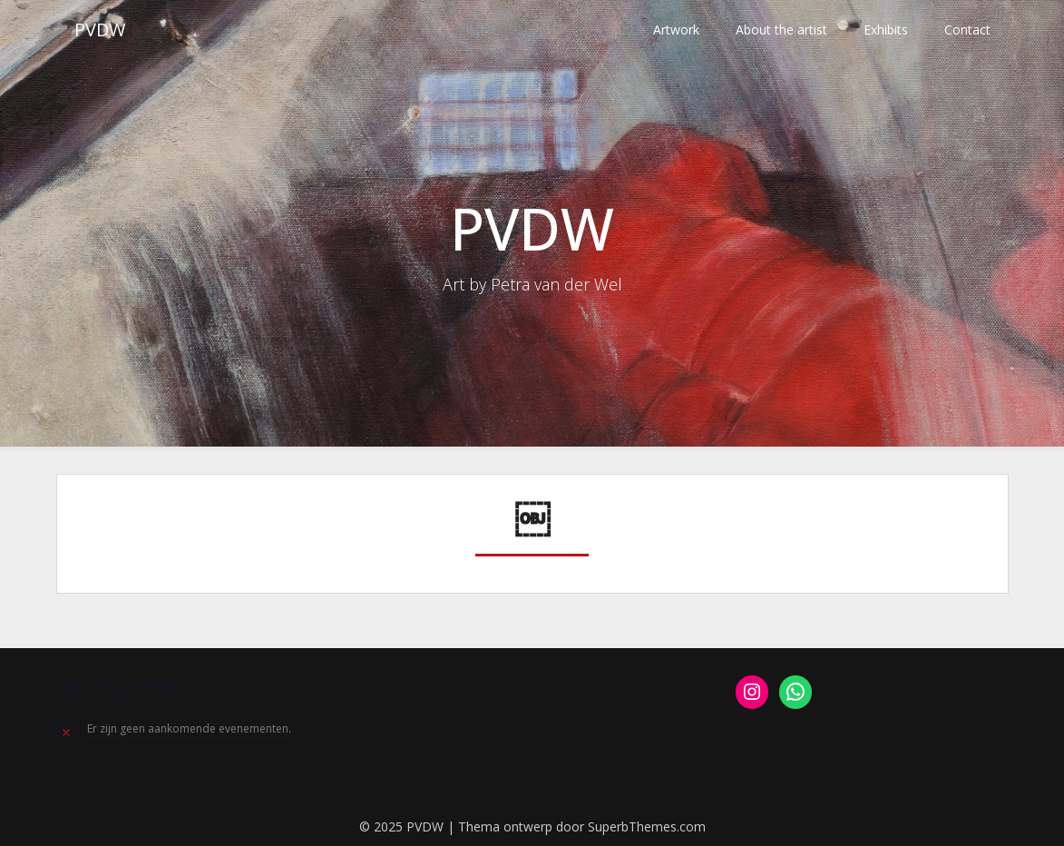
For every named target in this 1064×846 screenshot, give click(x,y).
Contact (967, 29)
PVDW (99, 29)
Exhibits (886, 29)
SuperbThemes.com (647, 826)
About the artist (781, 29)
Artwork (676, 29)
